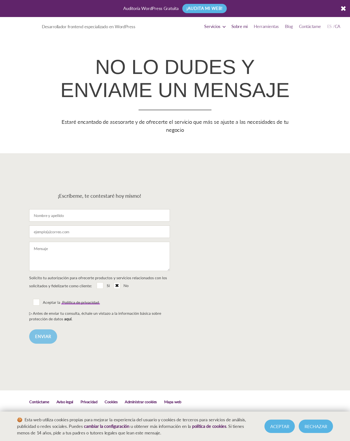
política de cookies (209, 426)
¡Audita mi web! (204, 8)
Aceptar (279, 426)
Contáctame (310, 26)
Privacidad (88, 401)
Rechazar (316, 426)
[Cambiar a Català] (333, 26)
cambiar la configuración (106, 426)
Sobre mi (239, 26)
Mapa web (172, 401)
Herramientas (266, 26)
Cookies (111, 401)
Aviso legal (64, 401)
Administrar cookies (141, 401)
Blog (289, 26)
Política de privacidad (80, 302)
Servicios (212, 26)
